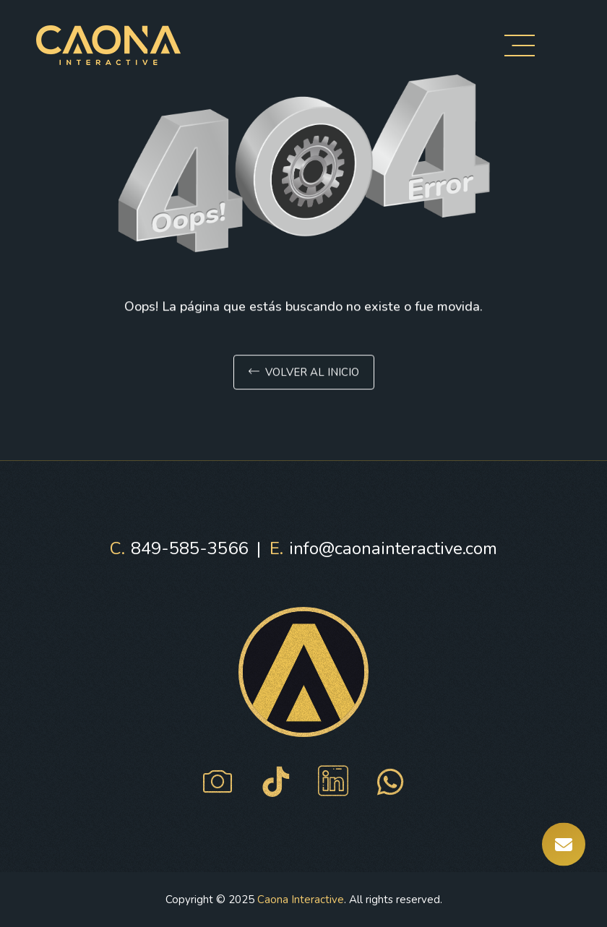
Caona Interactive (300, 899)
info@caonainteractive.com (383, 548)
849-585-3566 (179, 548)
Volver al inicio (304, 374)
